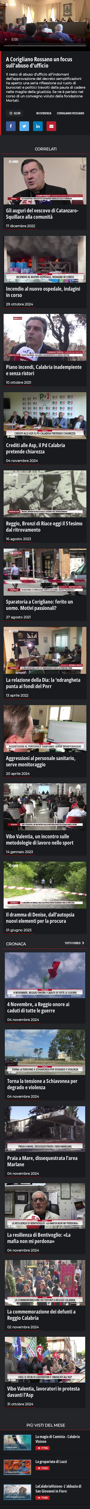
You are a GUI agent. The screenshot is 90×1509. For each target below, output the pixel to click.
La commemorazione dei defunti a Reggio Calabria (41, 1314)
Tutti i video (75, 943)
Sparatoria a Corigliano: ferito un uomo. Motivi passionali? (39, 604)
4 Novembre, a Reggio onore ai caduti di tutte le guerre (38, 1007)
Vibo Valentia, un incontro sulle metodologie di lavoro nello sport (39, 839)
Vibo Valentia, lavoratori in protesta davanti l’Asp (43, 1391)
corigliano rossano (70, 113)
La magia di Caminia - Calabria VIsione (58, 1439)
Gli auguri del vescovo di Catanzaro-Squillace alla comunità (42, 213)
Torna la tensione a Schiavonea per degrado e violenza (42, 1084)
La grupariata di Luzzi (51, 1461)
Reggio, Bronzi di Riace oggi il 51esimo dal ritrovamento (44, 526)
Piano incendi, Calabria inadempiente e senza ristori (44, 370)
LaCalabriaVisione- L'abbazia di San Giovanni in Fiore (58, 1489)
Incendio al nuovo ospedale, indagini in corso (43, 291)
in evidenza (43, 113)
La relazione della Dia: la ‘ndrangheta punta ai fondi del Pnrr (43, 683)
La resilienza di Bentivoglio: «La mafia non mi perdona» (39, 1238)
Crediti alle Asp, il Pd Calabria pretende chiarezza (35, 448)
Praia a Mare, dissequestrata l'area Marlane (42, 1161)
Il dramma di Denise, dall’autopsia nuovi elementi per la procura (40, 917)
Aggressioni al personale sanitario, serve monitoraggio (41, 761)
